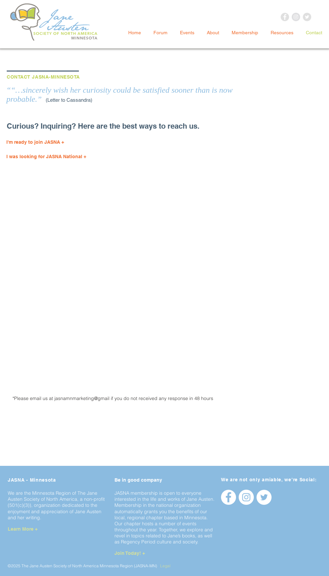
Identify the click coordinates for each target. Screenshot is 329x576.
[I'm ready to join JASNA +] (64, 142)
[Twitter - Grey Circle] (307, 17)
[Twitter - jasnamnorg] (264, 497)
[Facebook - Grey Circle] (285, 17)
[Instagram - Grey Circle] (296, 17)
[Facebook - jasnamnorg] (228, 497)
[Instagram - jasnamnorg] (246, 497)
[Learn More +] (32, 529)
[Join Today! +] (138, 553)
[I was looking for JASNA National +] (64, 157)
